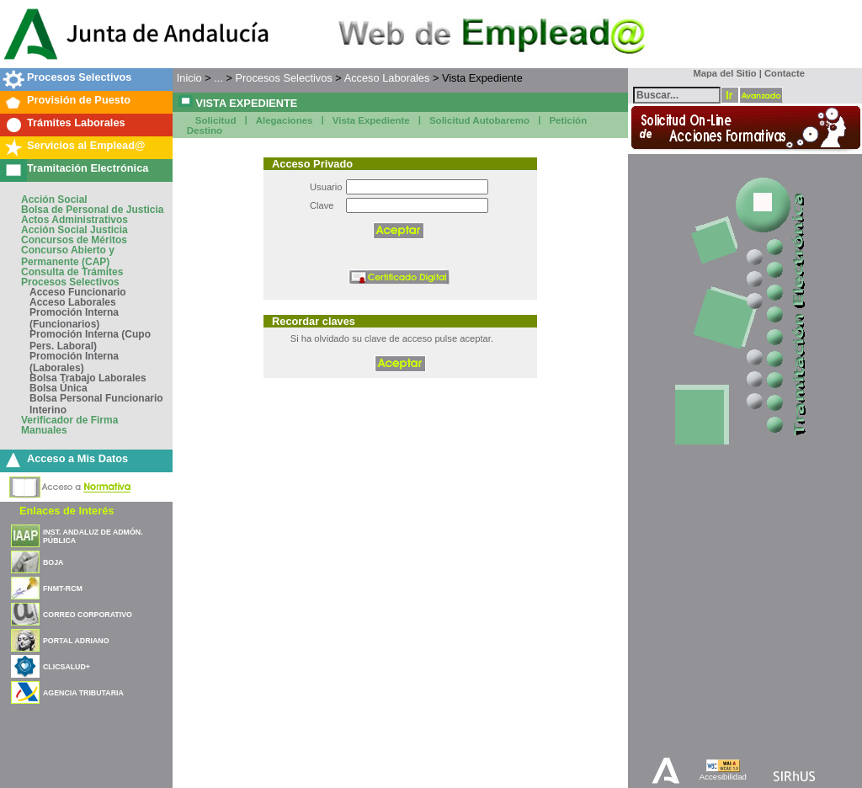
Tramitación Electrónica (87, 168)
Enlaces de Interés (66, 510)
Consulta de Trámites (72, 272)
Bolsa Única (58, 388)
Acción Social (54, 199)
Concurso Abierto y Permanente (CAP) (67, 256)
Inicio (189, 78)
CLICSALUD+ (66, 667)
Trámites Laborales (76, 122)
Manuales (44, 430)
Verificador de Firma (69, 420)
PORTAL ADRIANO (76, 640)
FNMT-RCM (62, 588)
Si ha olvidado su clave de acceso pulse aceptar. (391, 338)
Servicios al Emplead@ (86, 145)
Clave (322, 205)
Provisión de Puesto (78, 99)
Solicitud (216, 120)
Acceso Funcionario (77, 292)
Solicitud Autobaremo (479, 120)
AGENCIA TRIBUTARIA (83, 693)
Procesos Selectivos (79, 77)
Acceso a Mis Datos (77, 458)
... (218, 78)
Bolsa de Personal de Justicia (92, 210)
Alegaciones (284, 120)
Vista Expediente (371, 120)
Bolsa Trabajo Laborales (87, 378)
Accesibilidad (723, 776)
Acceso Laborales (72, 302)
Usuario (326, 187)
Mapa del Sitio (721, 73)
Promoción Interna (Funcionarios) (74, 318)
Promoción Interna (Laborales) (74, 362)
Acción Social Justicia (74, 230)
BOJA (53, 562)
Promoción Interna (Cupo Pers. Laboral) (90, 340)
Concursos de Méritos (74, 240)
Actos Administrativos (74, 220)
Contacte (784, 73)
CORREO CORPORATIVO (87, 614)
